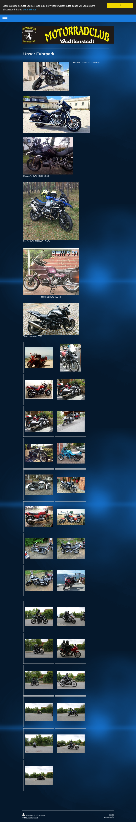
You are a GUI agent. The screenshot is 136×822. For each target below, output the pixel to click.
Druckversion (29, 815)
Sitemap (41, 815)
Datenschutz (29, 9)
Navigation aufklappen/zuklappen (68, 17)
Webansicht (109, 817)
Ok (120, 5)
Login (111, 814)
